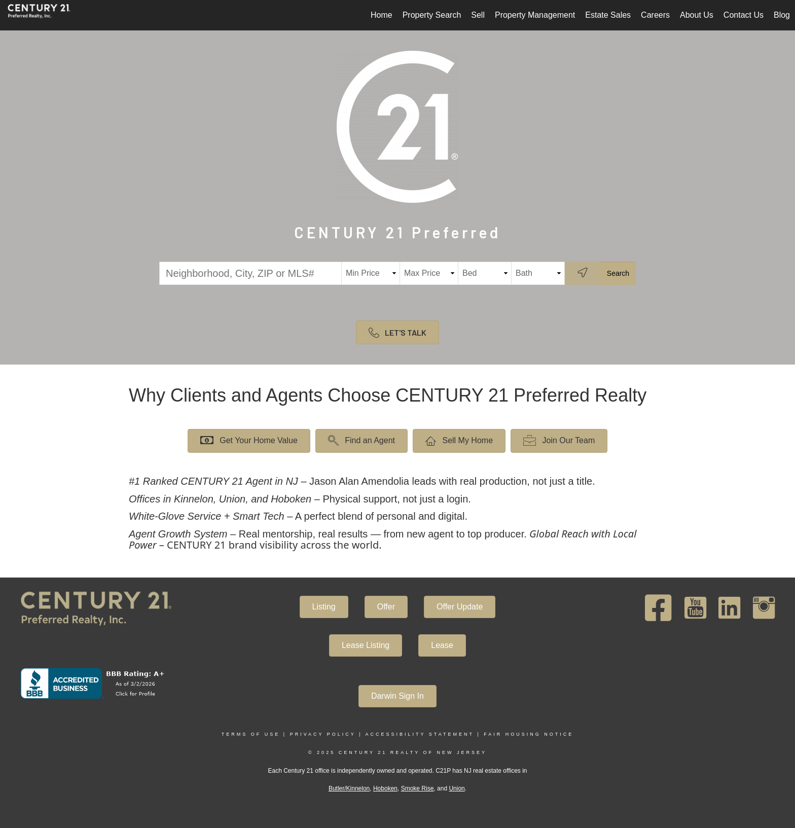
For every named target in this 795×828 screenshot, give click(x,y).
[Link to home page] (44, 15)
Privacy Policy (323, 734)
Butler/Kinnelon (349, 788)
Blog (782, 15)
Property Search (432, 15)
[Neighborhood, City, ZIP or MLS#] (250, 273)
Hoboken (385, 788)
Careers (655, 15)
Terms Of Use (251, 734)
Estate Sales (608, 15)
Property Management (535, 15)
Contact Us (744, 15)
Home (381, 15)
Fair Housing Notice (528, 734)
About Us (696, 15)
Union (456, 788)
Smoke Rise (417, 788)
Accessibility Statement (420, 734)
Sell (478, 15)
